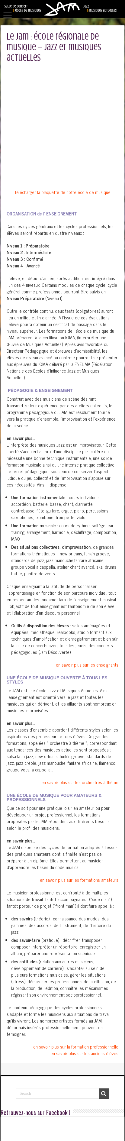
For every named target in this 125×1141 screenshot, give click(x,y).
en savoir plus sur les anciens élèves (84, 969)
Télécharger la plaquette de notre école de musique (62, 108)
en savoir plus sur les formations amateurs (79, 796)
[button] (62, 354)
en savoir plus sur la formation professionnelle (75, 963)
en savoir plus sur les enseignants (87, 581)
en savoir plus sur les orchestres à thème (79, 698)
